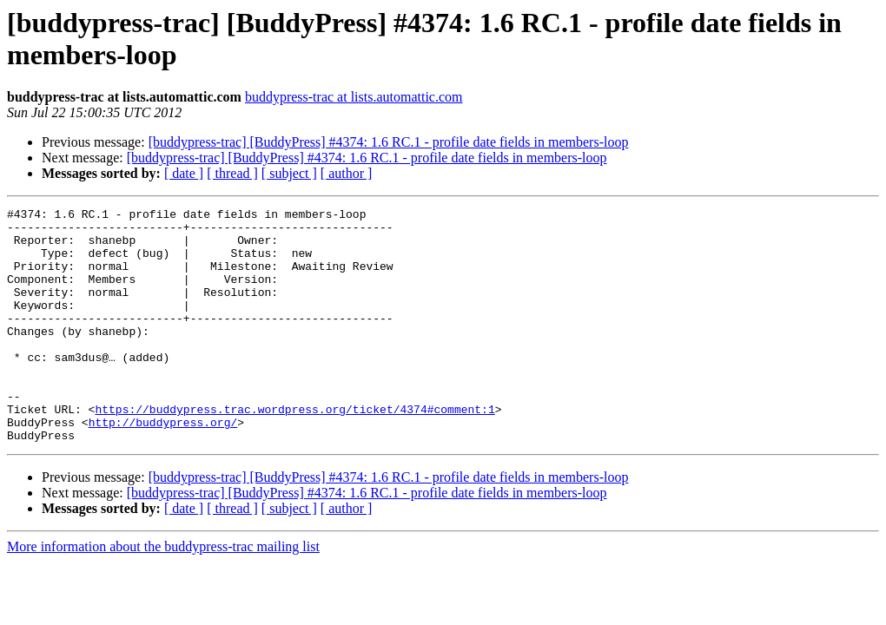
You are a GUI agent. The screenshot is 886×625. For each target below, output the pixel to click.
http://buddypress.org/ (163, 466)
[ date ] (183, 173)
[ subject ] (289, 173)
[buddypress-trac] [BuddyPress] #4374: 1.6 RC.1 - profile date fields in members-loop (389, 142)
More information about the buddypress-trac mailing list (163, 593)
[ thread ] (232, 173)
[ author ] (347, 173)
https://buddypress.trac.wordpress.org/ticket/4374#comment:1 (294, 450)
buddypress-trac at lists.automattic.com (354, 96)
